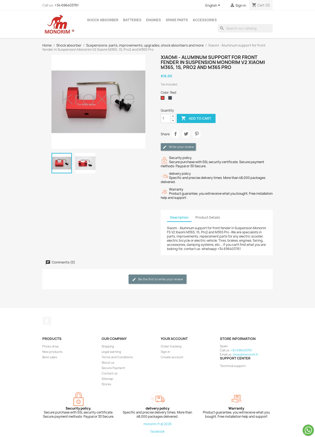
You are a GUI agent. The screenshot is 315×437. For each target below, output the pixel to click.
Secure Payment (113, 368)
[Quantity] (166, 118)
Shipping (108, 346)
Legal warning (111, 352)
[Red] (163, 99)
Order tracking (171, 346)
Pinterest (196, 134)
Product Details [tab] (207, 217)
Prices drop (50, 346)
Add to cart (196, 118)
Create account (172, 357)
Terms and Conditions (117, 357)
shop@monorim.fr (245, 354)
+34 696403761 (67, 5)
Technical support (233, 366)
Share (175, 134)
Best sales (49, 357)
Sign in (165, 352)
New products (52, 352)
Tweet (186, 134)
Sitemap (107, 379)
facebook (157, 431)
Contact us (110, 373)
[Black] (171, 99)
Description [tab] (179, 217)
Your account (174, 338)
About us (108, 362)
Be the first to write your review (157, 279)
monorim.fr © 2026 (157, 424)
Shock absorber (102, 20)
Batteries (132, 20)
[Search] (245, 28)
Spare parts (177, 20)
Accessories (205, 20)
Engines (153, 20)
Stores (106, 384)
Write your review (178, 147)
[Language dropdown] (213, 5)
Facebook (47, 321)
